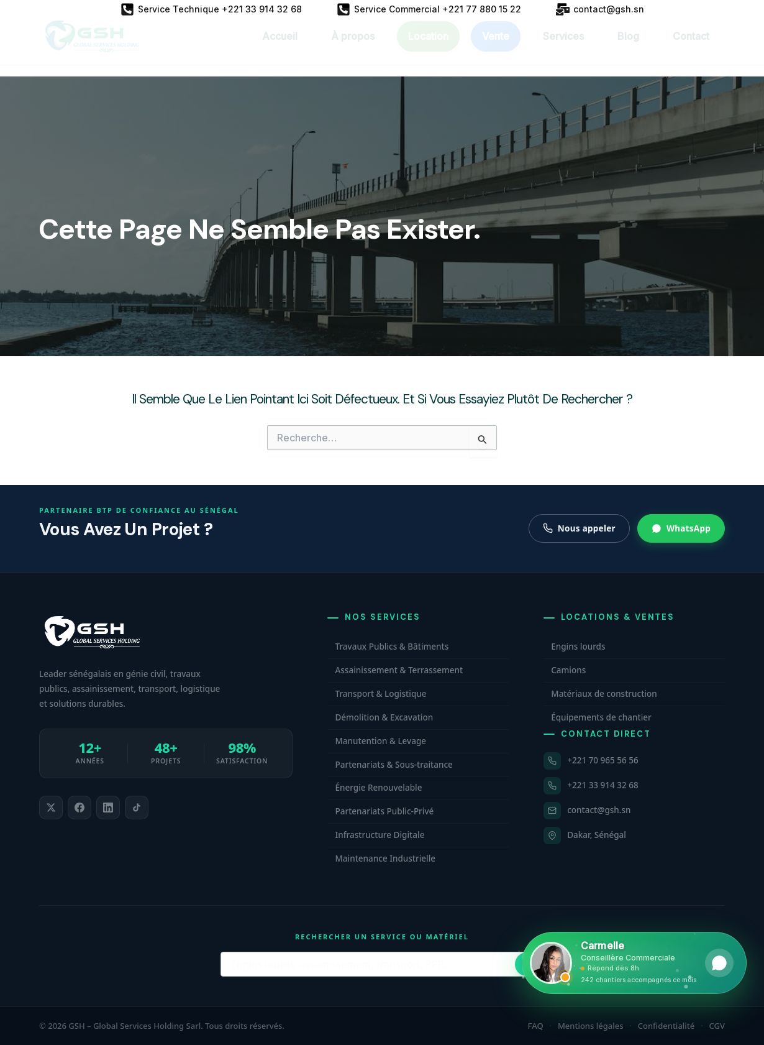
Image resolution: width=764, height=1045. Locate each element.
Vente (495, 47)
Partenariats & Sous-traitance (393, 764)
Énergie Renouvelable (378, 787)
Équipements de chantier (601, 717)
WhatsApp (681, 528)
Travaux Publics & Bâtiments (391, 646)
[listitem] (51, 807)
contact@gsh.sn (598, 810)
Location (428, 47)
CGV (717, 1025)
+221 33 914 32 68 (602, 785)
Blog (628, 47)
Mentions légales (591, 1025)
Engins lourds (578, 646)
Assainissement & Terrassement (399, 670)
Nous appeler (579, 528)
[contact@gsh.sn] (600, 9)
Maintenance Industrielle (385, 858)
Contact (691, 47)
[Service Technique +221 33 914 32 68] (211, 9)
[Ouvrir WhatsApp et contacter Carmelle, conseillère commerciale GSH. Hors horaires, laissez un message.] (634, 963)
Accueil (280, 47)
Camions (568, 670)
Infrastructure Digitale (379, 834)
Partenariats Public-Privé (384, 811)
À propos (353, 47)
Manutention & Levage (380, 741)
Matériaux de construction (604, 693)
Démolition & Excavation (384, 717)
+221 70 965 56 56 (602, 760)
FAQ (535, 1025)
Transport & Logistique (380, 693)
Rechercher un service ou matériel (382, 936)
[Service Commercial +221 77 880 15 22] (429, 9)
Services (563, 47)
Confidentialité (666, 1025)
